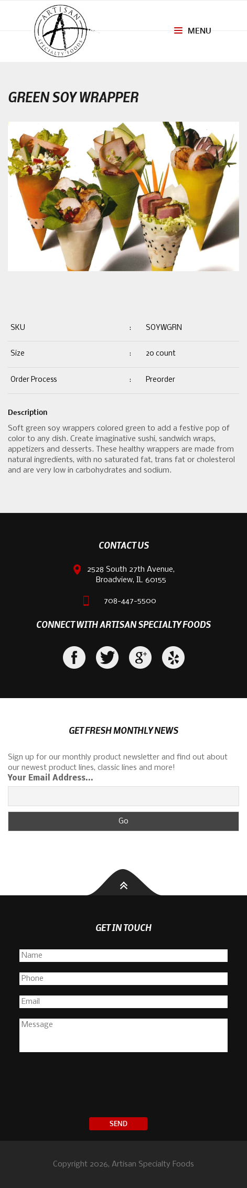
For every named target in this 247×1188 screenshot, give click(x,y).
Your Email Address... (50, 778)
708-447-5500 (130, 601)
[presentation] (123, 1086)
